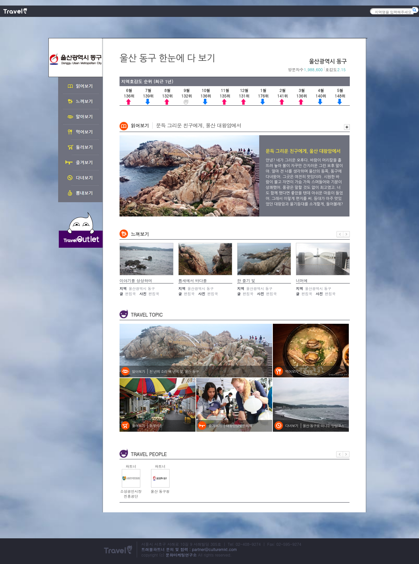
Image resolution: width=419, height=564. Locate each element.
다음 (346, 234)
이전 (339, 234)
